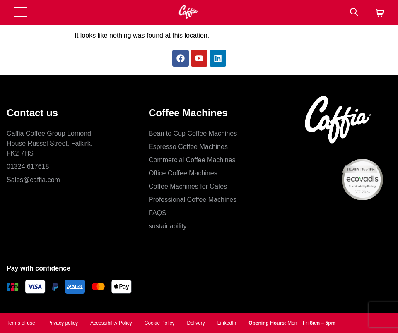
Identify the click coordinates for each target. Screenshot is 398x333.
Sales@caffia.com (33, 179)
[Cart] (379, 13)
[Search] (354, 12)
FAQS (157, 212)
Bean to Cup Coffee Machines (193, 133)
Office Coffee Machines (183, 173)
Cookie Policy (160, 323)
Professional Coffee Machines (192, 199)
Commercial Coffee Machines (192, 159)
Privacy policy (63, 323)
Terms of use (21, 323)
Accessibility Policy (111, 323)
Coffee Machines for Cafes (188, 186)
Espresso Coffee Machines (188, 146)
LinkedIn (226, 323)
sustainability (168, 226)
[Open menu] (21, 12)
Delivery (196, 323)
